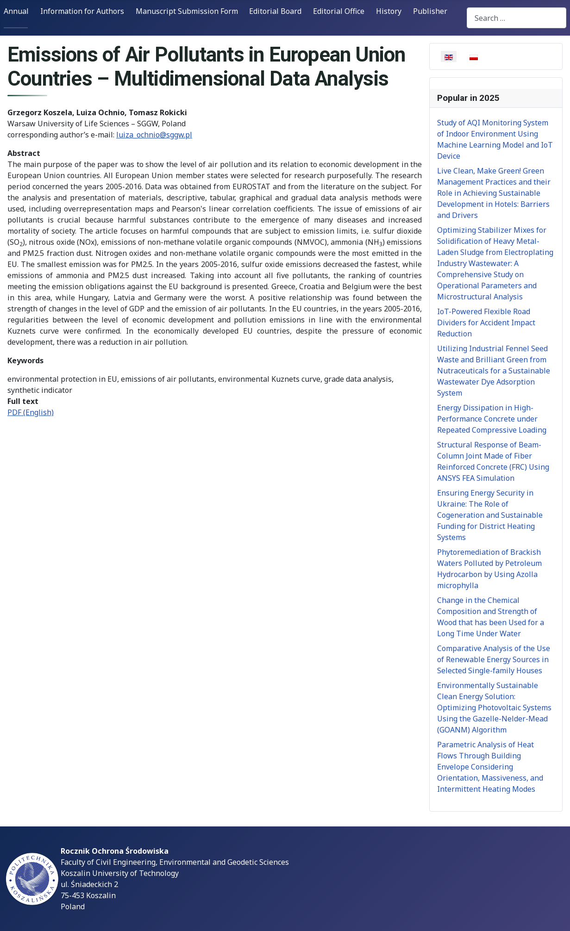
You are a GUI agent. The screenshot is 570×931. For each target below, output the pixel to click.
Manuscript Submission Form (187, 11)
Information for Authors (82, 11)
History (388, 11)
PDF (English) (30, 412)
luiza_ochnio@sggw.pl (154, 135)
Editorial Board (275, 11)
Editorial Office (338, 11)
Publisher (430, 11)
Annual (16, 11)
